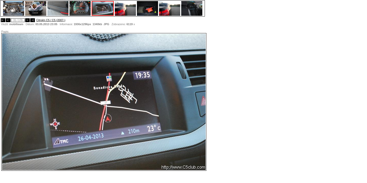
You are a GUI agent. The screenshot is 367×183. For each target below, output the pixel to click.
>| (32, 20)
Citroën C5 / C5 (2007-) (50, 20)
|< (3, 20)
